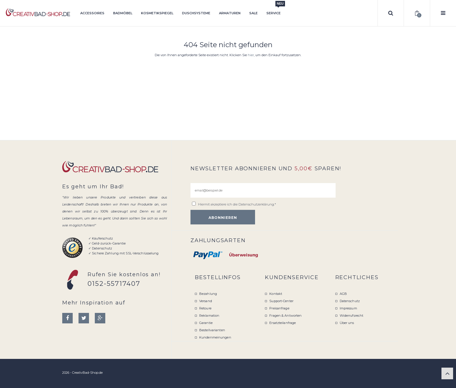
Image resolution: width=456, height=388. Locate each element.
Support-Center (281, 301)
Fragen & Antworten (285, 315)
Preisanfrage (279, 308)
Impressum (348, 308)
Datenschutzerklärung (256, 204)
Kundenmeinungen (215, 337)
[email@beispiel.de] (263, 190)
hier (251, 55)
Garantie (206, 323)
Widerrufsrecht (352, 315)
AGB (343, 294)
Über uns (347, 323)
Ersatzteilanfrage (282, 323)
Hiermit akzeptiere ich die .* (237, 204)
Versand (205, 301)
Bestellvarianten (212, 330)
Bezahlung (208, 294)
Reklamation (209, 315)
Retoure (205, 308)
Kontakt (275, 294)
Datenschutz (350, 301)
